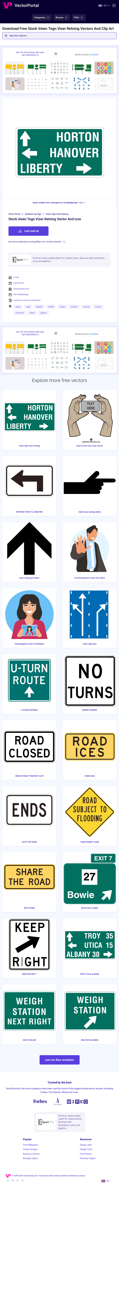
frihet (32, 313)
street (62, 307)
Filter (78, 17)
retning (86, 307)
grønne (43, 313)
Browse (62, 17)
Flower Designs (30, 1149)
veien (18, 307)
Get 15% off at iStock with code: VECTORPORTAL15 (30, 53)
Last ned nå (28, 231)
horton (98, 307)
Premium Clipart (87, 1158)
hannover (20, 313)
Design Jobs (86, 1145)
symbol (74, 307)
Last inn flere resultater (59, 1059)
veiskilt (39, 307)
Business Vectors (31, 1154)
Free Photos (85, 1154)
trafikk (51, 307)
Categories (42, 17)
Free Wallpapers (30, 1145)
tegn (28, 307)
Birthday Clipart (30, 1158)
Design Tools (86, 1149)
